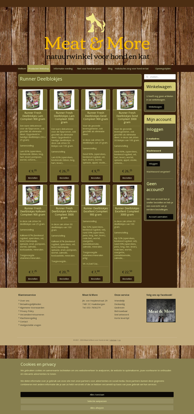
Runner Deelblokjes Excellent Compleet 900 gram (95, 211)
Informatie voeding (63, 68)
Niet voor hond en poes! (89, 68)
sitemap (113, 340)
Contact (24, 321)
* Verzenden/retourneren (31, 314)
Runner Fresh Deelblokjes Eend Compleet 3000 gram (127, 117)
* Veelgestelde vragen (29, 325)
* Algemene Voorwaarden (31, 307)
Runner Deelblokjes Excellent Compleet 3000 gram (127, 211)
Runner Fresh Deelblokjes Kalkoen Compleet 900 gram (32, 211)
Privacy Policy (27, 311)
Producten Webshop (38, 68)
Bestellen (32, 177)
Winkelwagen (155, 106)
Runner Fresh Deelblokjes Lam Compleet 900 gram (32, 116)
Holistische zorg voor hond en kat (132, 68)
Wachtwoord (154, 150)
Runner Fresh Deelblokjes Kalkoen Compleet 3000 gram (64, 213)
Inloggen (153, 163)
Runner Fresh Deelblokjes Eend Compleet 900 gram (95, 116)
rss (119, 340)
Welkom (22, 68)
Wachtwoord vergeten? (158, 171)
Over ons (24, 300)
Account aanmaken (158, 216)
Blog (110, 68)
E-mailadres (153, 138)
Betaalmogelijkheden (30, 304)
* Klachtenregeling (27, 318)
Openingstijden (163, 68)
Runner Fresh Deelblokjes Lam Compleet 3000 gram (64, 117)
